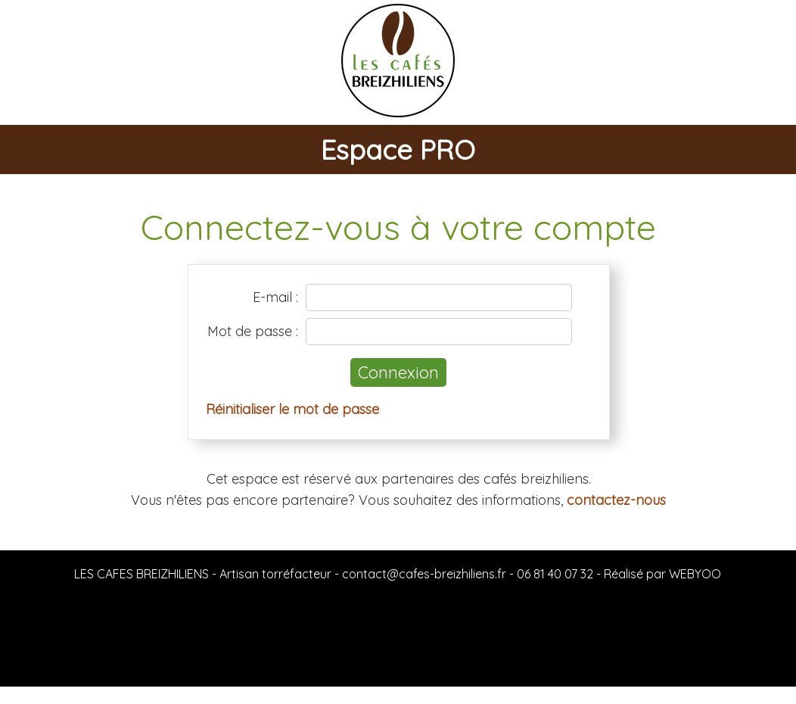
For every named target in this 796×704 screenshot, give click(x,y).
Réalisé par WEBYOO (662, 573)
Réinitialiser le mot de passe (292, 409)
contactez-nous (616, 500)
